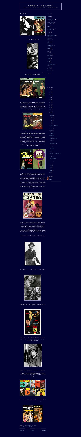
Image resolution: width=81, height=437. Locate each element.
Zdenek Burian (49, 70)
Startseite (32, 430)
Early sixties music (52, 158)
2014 (50, 105)
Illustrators (49, 39)
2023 (50, 90)
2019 (50, 97)
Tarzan (48, 57)
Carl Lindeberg (49, 23)
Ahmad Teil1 (51, 135)
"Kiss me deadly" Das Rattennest (54, 153)
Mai (50, 163)
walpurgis (49, 65)
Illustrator (49, 38)
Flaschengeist (51, 128)
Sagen (48, 52)
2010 (50, 112)
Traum (48, 58)
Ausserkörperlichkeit (50, 19)
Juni (50, 123)
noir (50, 145)
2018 (50, 99)
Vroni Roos (50, 178)
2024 (50, 89)
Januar (51, 170)
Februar (51, 168)
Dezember (51, 113)
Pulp (32, 426)
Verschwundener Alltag (51, 64)
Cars (48, 25)
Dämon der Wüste (50, 28)
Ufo (48, 61)
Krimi (30, 426)
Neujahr (48, 48)
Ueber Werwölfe (52, 141)
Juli (50, 122)
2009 (50, 172)
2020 (50, 95)
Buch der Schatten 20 (53, 143)
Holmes (48, 36)
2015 (50, 104)
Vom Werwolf (51, 140)
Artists (24, 426)
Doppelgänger (49, 29)
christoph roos (50, 179)
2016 (50, 102)
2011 (50, 110)
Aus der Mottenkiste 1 (53, 160)
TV (34, 426)
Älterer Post (44, 430)
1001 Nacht (51, 131)
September (51, 118)
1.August (48, 13)
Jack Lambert (51, 148)
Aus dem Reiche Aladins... (53, 125)
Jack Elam (51, 150)
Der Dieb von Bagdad (53, 138)
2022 (50, 92)
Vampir (48, 62)
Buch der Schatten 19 (53, 155)
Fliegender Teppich (52, 136)
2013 (50, 107)
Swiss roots (49, 55)
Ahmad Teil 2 (51, 130)
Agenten (48, 16)
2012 (50, 109)
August (51, 120)
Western (48, 68)
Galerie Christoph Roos (51, 35)
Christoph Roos (40, 5)
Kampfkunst (49, 41)
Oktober (51, 117)
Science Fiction (50, 54)
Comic (48, 26)
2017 (50, 100)
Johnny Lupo (51, 146)
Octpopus (49, 49)
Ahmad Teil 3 (51, 126)
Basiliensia (49, 20)
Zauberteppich (51, 133)
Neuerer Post (22, 430)
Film (27, 426)
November (51, 115)
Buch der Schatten (50, 22)
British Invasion (52, 156)
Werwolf (48, 67)
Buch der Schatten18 (52, 161)
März (51, 167)
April (51, 165)
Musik (48, 46)
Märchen (48, 43)
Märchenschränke (50, 45)
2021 (50, 94)
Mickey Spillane (52, 151)
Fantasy (48, 32)
